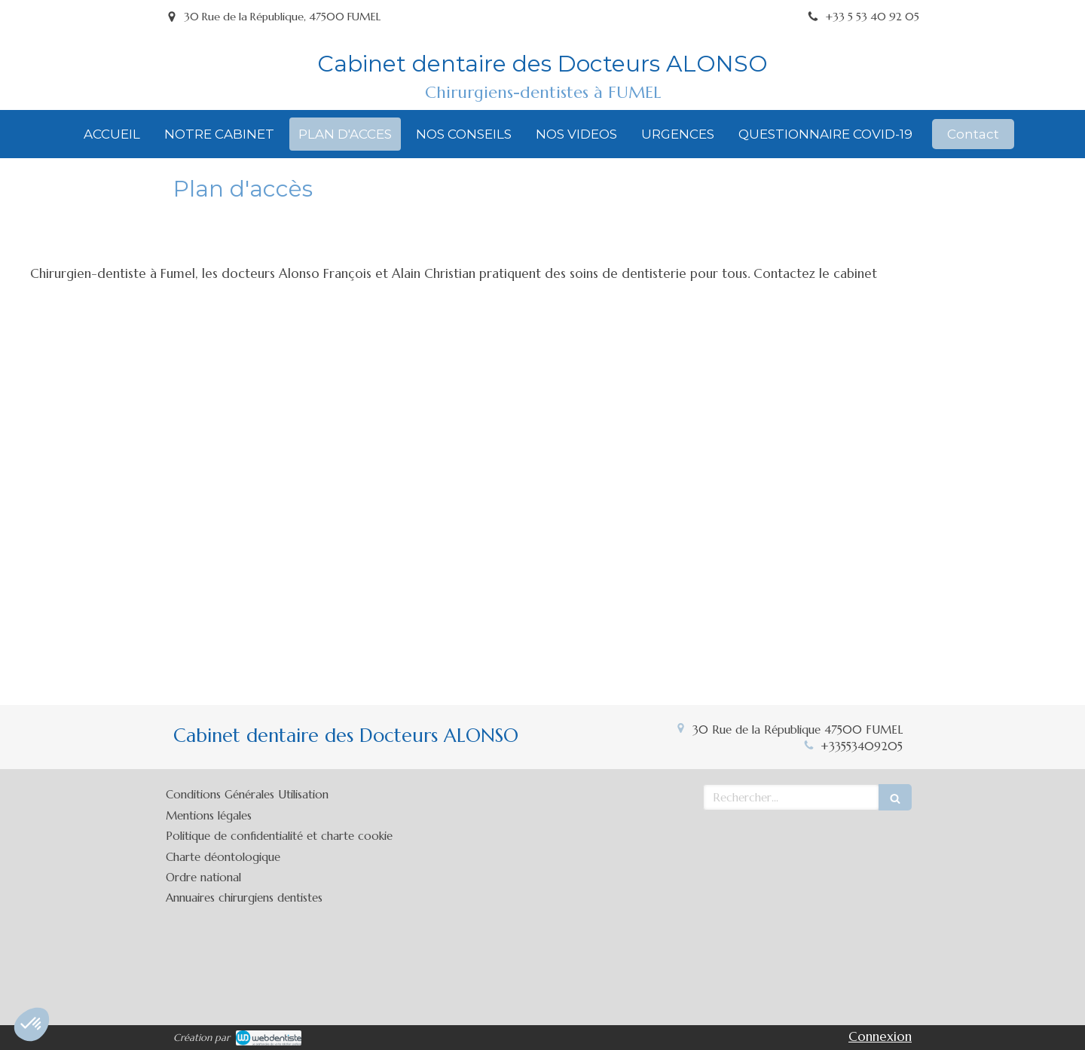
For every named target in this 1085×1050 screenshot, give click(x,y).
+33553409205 (862, 746)
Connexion (880, 1036)
